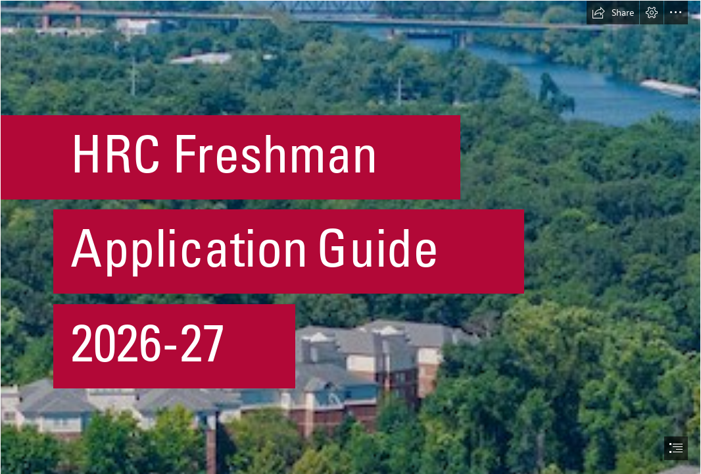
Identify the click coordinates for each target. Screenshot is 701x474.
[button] (613, 12)
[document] (350, 237)
